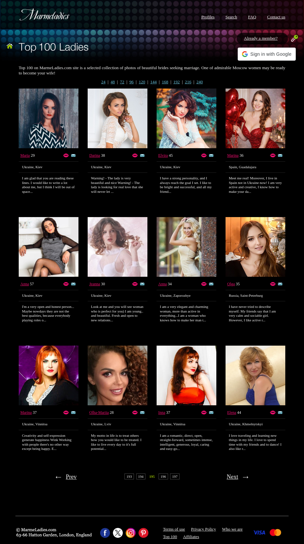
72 (122, 81)
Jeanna (94, 284)
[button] (267, 54)
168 (165, 81)
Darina (94, 155)
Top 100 (170, 536)
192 (176, 81)
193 (129, 476)
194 (141, 476)
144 (153, 81)
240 (199, 81)
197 (175, 476)
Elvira (163, 155)
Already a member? (261, 38)
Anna (24, 284)
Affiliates (191, 536)
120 (142, 81)
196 (163, 476)
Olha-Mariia (99, 412)
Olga (231, 284)
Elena (231, 412)
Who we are (232, 529)
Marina (233, 155)
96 (131, 81)
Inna (161, 412)
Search (231, 16)
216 (188, 81)
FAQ (252, 16)
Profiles (207, 16)
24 (103, 81)
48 (113, 81)
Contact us (276, 16)
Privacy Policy (203, 529)
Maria (25, 155)
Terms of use (174, 529)
